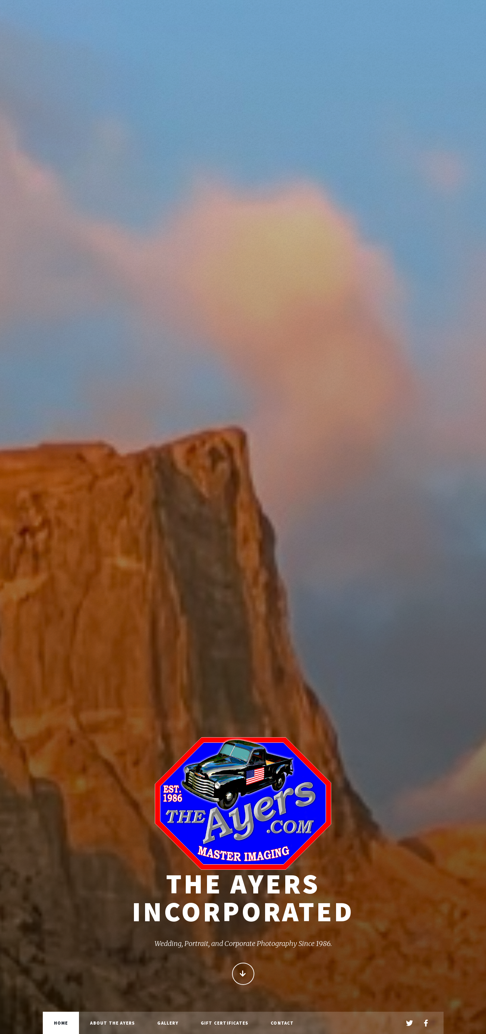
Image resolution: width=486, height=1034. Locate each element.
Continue (243, 976)
